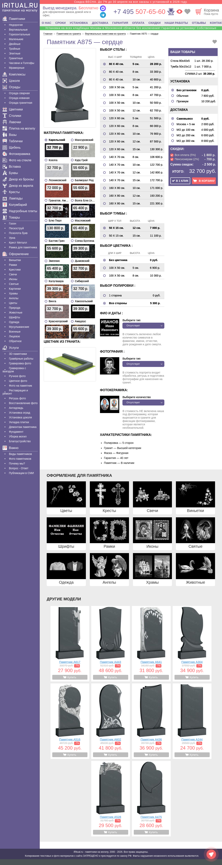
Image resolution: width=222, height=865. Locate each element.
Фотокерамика (16, 154)
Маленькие (16, 39)
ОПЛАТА (138, 22)
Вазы (9, 135)
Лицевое (14, 336)
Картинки (15, 288)
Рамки (13, 264)
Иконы (13, 279)
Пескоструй (16, 228)
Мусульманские (19, 326)
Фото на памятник (20, 385)
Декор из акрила (18, 186)
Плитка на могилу (19, 128)
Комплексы (14, 74)
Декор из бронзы (18, 179)
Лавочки (12, 122)
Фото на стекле (17, 160)
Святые (14, 283)
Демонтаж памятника (22, 427)
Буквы (10, 173)
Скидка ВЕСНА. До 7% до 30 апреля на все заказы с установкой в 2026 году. (131, 1)
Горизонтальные (19, 34)
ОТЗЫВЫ (199, 22)
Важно (10, 448)
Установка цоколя (20, 417)
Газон (12, 223)
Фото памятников (20, 458)
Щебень (12, 147)
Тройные (14, 48)
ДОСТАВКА (100, 22)
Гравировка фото (20, 363)
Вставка (12, 166)
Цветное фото (18, 380)
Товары (11, 217)
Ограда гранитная (20, 102)
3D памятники (18, 353)
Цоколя (11, 81)
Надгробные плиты (20, 211)
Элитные (14, 53)
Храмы (13, 293)
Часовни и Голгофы (21, 63)
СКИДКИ (154, 22)
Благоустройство (20, 441)
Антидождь (16, 407)
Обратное (15, 341)
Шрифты (14, 317)
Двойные (14, 43)
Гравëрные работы (21, 358)
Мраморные (16, 67)
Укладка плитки (19, 422)
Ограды (11, 87)
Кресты (11, 192)
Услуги (11, 348)
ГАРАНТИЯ (120, 22)
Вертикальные (18, 29)
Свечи (13, 274)
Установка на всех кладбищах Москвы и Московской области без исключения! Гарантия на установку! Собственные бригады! (130, 29)
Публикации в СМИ (21, 473)
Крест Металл (18, 242)
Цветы (13, 303)
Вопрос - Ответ (18, 468)
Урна (12, 237)
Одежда (14, 322)
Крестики (15, 269)
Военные (14, 331)
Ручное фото (17, 376)
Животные (15, 312)
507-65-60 (139, 11)
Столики (12, 116)
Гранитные (16, 58)
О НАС (46, 22)
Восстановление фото (23, 403)
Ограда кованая (19, 98)
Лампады (13, 198)
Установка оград (19, 412)
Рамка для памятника (23, 247)
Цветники (13, 109)
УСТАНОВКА (79, 22)
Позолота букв (18, 233)
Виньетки (15, 260)
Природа (14, 307)
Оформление (16, 254)
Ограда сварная (19, 93)
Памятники (14, 19)
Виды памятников (20, 454)
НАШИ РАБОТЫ (176, 22)
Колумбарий (15, 205)
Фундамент (16, 431)
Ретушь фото (17, 398)
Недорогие (16, 24)
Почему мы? (17, 463)
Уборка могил (18, 436)
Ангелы (13, 298)
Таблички (13, 141)
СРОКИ (60, 22)
